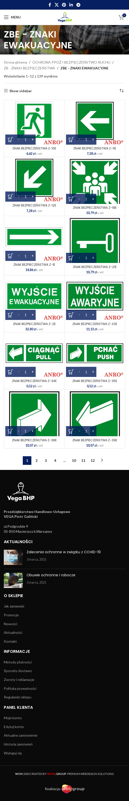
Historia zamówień (18, 744)
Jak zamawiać (14, 606)
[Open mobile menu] (12, 17)
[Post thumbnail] (13, 557)
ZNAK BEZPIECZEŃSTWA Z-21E (95, 267)
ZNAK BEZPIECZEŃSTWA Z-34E (34, 381)
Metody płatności (18, 662)
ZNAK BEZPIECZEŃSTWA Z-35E (94, 381)
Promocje (11, 615)
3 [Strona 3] (46, 460)
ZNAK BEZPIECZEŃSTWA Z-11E (94, 148)
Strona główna (15, 62)
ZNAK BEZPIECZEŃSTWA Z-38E (34, 440)
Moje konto (13, 718)
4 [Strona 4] (55, 460)
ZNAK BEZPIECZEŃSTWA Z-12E (34, 205)
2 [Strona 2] (36, 460)
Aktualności (13, 632)
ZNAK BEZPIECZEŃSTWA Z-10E (34, 148)
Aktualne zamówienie (20, 735)
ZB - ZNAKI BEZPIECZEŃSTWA (29, 68)
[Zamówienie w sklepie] (121, 91)
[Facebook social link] (50, 5)
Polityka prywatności (20, 688)
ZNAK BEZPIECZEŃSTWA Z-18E (95, 207)
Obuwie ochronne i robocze (51, 575)
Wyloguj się (13, 753)
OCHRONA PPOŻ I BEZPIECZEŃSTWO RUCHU (71, 62)
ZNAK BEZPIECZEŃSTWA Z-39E (94, 440)
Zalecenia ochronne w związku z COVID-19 (64, 552)
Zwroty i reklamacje (19, 679)
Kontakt (10, 641)
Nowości (10, 624)
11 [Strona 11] (83, 460)
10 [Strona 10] (74, 460)
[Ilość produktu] (25, 140)
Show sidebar (20, 91)
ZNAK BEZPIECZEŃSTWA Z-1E (34, 264)
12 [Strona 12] (93, 460)
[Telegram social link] (78, 5)
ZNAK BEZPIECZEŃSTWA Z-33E (94, 324)
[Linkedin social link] (71, 5)
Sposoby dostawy (18, 671)
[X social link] (56, 5)
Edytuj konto (14, 726)
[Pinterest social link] (64, 5)
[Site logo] (64, 17)
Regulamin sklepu (17, 697)
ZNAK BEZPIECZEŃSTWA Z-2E (34, 324)
